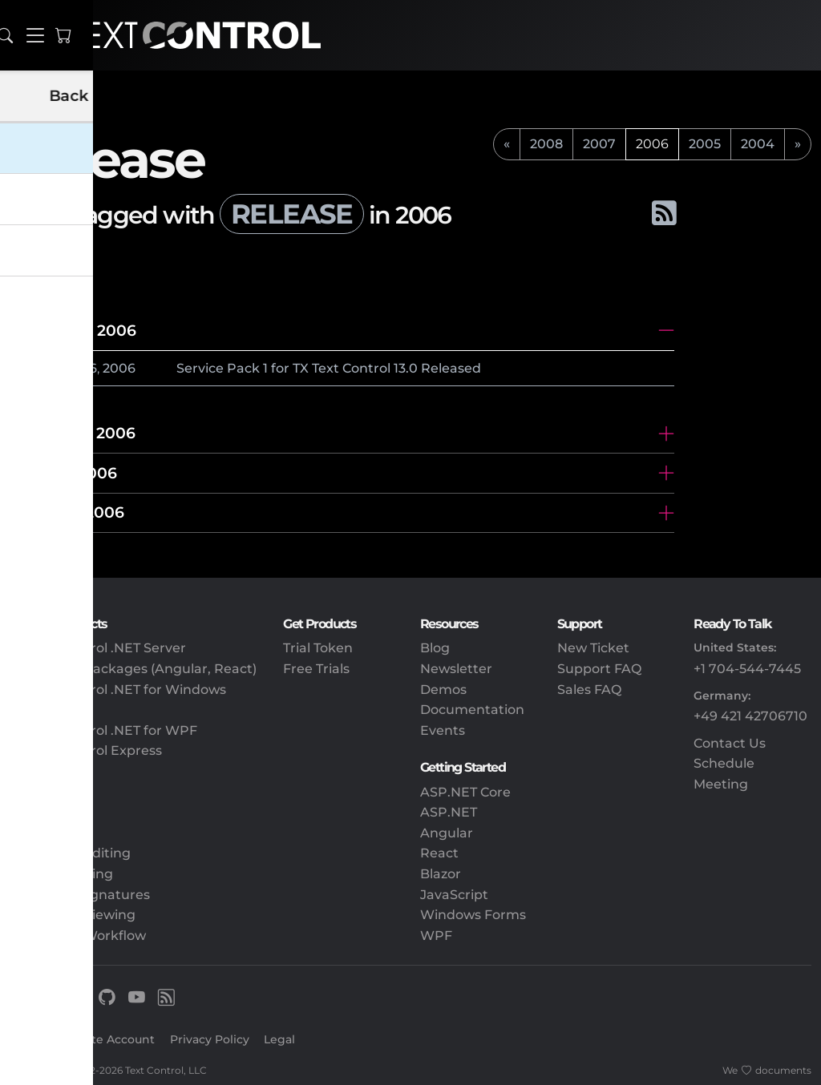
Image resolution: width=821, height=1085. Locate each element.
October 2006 (63, 472)
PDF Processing (61, 873)
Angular (446, 833)
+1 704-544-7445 (747, 668)
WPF (436, 935)
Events (442, 730)
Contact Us (730, 743)
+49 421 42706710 (750, 716)
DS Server (42, 771)
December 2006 (73, 330)
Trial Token (318, 647)
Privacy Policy (209, 1039)
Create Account (110, 1039)
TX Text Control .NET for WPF (103, 730)
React (439, 853)
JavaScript (454, 894)
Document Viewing (72, 914)
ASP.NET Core (465, 792)
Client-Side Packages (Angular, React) (133, 668)
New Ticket (593, 647)
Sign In (30, 1039)
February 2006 (67, 512)
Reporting (43, 833)
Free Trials (316, 668)
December (51, 368)
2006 (119, 368)
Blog (435, 647)
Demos (443, 689)
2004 (757, 143)
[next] (797, 144)
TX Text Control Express (86, 750)
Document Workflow (78, 935)
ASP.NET (448, 812)
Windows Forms (473, 914)
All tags (62, 258)
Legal (279, 1039)
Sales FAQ (589, 689)
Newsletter (456, 668)
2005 (705, 143)
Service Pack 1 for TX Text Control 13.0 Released (328, 368)
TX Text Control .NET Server (98, 647)
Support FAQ (599, 668)
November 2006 (72, 432)
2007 (599, 143)
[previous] (506, 144)
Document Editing (70, 853)
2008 (546, 143)
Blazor (440, 873)
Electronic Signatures (80, 894)
